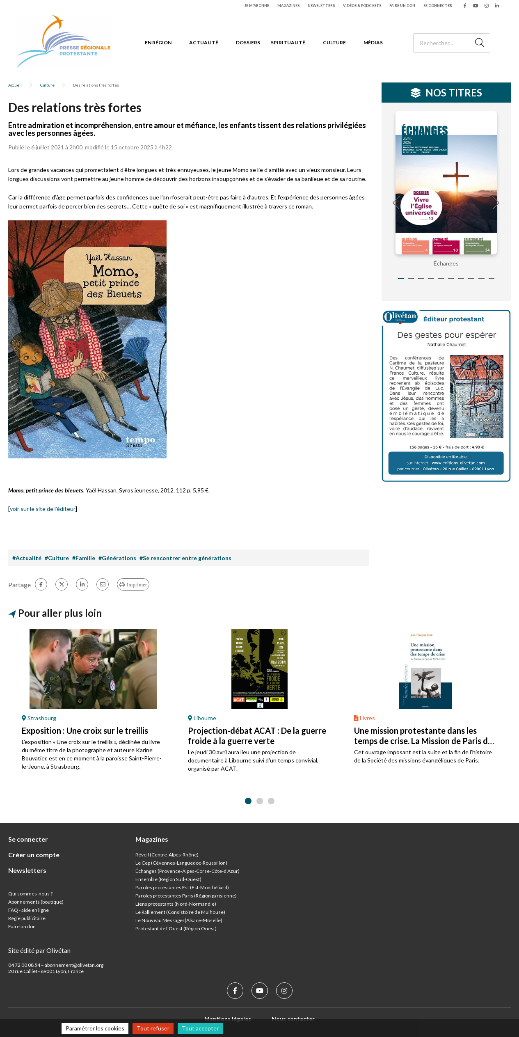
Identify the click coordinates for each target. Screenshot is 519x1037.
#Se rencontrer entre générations (185, 557)
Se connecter (437, 5)
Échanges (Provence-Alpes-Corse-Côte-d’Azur (186, 871)
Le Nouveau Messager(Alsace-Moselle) (178, 920)
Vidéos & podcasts (362, 5)
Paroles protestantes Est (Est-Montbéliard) (182, 887)
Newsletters (321, 5)
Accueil (15, 84)
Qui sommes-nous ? (30, 893)
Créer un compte (33, 854)
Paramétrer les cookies (95, 1028)
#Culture (57, 557)
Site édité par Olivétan (39, 950)
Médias (373, 42)
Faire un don (402, 5)
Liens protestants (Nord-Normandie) (175, 904)
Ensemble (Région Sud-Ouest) (168, 879)
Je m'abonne (257, 5)
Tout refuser (153, 1028)
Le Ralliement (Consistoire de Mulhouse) (180, 912)
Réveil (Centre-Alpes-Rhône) (167, 855)
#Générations (117, 557)
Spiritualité (288, 42)
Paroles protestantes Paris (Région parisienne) (186, 896)
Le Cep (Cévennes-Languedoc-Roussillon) (181, 863)
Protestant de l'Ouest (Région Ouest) (176, 928)
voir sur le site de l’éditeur (42, 508)
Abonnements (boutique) (36, 902)
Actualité (203, 42)
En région (158, 42)
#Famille (83, 557)
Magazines (288, 5)
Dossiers (248, 42)
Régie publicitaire (27, 918)
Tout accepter (200, 1028)
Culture (334, 42)
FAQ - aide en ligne (28, 910)
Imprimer (137, 584)
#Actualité (26, 557)
